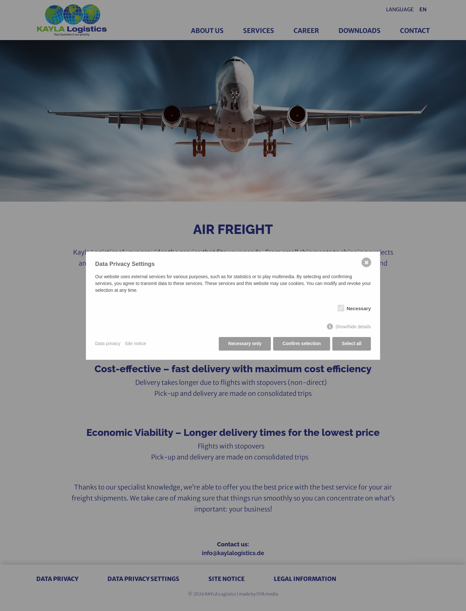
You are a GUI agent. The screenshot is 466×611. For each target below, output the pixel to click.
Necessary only (244, 343)
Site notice (135, 343)
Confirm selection (302, 343)
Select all (351, 343)
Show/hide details (353, 326)
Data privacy (107, 343)
